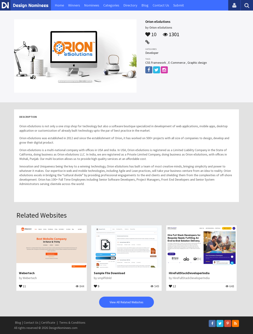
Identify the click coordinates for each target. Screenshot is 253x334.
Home (59, 5)
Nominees (91, 5)
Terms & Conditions (72, 322)
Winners (74, 5)
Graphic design (197, 63)
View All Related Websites (126, 302)
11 (22, 286)
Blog (144, 5)
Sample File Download (109, 273)
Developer (151, 53)
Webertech (27, 273)
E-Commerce (176, 63)
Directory (130, 5)
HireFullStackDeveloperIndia (189, 273)
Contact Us (161, 5)
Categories (111, 5)
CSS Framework (155, 63)
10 (151, 32)
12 (172, 286)
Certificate (48, 322)
